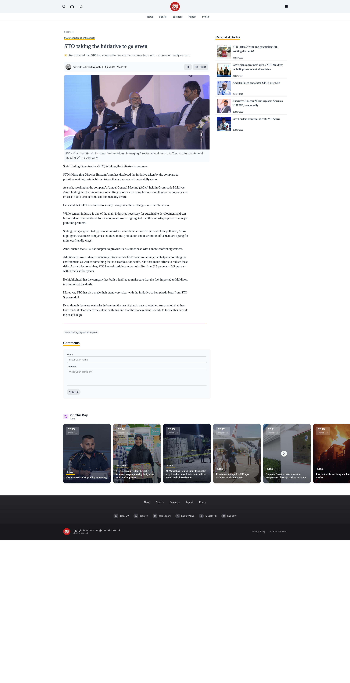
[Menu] (286, 7)
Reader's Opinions (278, 535)
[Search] (64, 7)
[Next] (284, 457)
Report (196, 18)
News (154, 18)
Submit (73, 396)
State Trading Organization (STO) (81, 335)
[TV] (72, 7)
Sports (166, 18)
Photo (209, 18)
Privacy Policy (258, 535)
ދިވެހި (81, 6)
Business (181, 18)
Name (70, 357)
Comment (71, 370)
